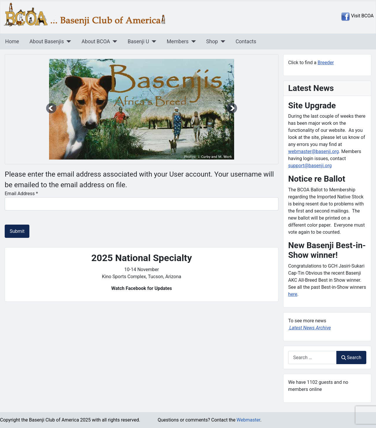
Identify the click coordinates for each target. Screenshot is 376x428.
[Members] (192, 41)
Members (177, 41)
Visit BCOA (362, 16)
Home (12, 41)
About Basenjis (46, 41)
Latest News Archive (309, 328)
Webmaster (248, 420)
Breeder (326, 62)
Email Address (21, 193)
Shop (212, 41)
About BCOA (96, 41)
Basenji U (138, 41)
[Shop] (221, 41)
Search (351, 357)
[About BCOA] (114, 41)
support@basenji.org (310, 165)
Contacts (246, 41)
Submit (17, 231)
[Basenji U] (152, 41)
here (292, 294)
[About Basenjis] (67, 41)
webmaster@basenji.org (313, 151)
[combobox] (312, 357)
